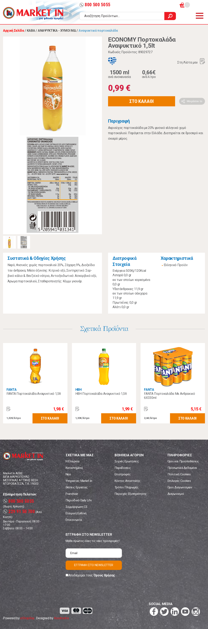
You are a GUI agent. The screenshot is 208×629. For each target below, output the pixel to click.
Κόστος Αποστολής (127, 481)
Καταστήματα (74, 468)
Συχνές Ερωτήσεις (127, 461)
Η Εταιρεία (72, 461)
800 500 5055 (94, 5)
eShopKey (27, 618)
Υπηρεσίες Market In (79, 481)
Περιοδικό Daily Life (79, 500)
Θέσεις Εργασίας (77, 487)
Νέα (68, 474)
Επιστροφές (123, 474)
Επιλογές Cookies (179, 481)
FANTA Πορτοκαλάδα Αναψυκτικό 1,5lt (33, 394)
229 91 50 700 (19, 511)
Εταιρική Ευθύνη (76, 513)
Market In (33, 13)
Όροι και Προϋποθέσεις (183, 461)
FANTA (11, 390)
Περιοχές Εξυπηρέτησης (131, 494)
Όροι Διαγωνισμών (180, 487)
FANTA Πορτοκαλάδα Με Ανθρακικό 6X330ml (169, 396)
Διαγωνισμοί (176, 494)
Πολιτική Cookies (179, 474)
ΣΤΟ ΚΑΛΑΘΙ (141, 101)
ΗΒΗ (78, 390)
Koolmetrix (61, 618)
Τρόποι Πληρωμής (127, 487)
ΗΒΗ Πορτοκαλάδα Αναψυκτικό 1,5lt (101, 394)
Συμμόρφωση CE (77, 507)
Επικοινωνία (74, 520)
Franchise (72, 494)
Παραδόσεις (123, 468)
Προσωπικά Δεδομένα (182, 468)
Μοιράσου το (194, 101)
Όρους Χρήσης (104, 575)
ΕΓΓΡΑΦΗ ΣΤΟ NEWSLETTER (93, 565)
